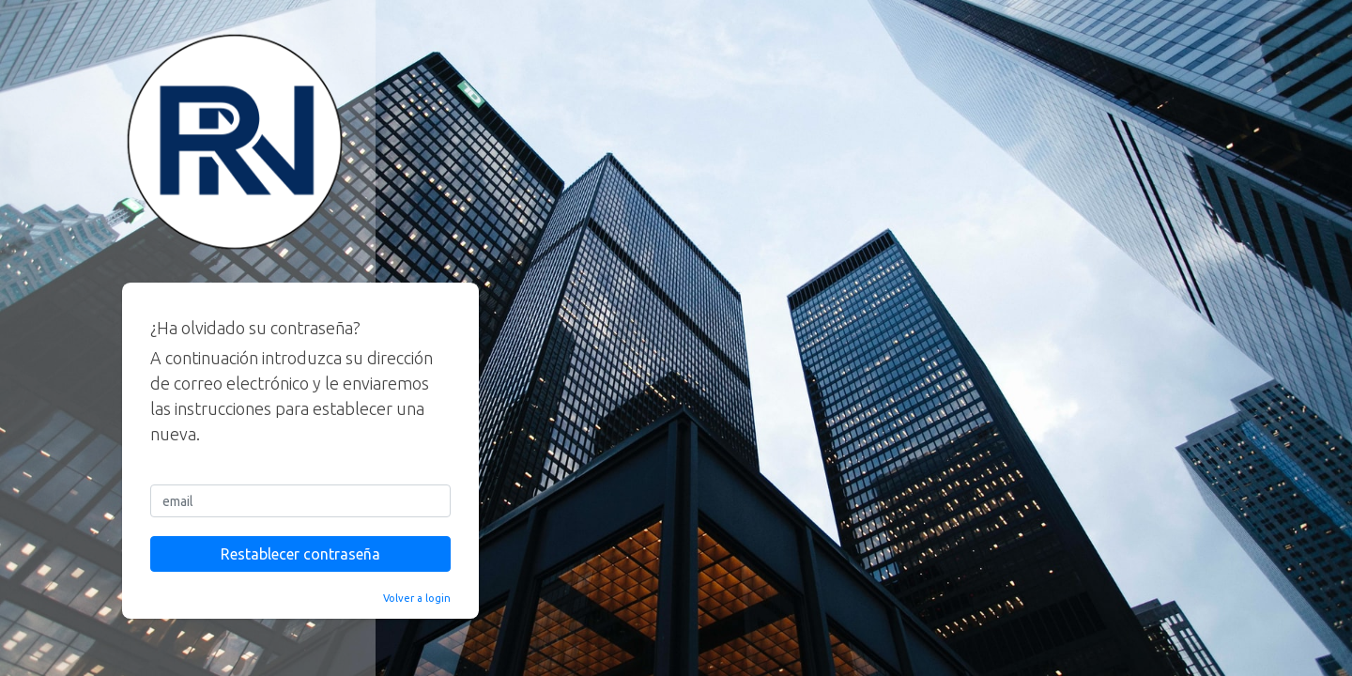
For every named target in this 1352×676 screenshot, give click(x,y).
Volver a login (417, 598)
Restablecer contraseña (300, 553)
